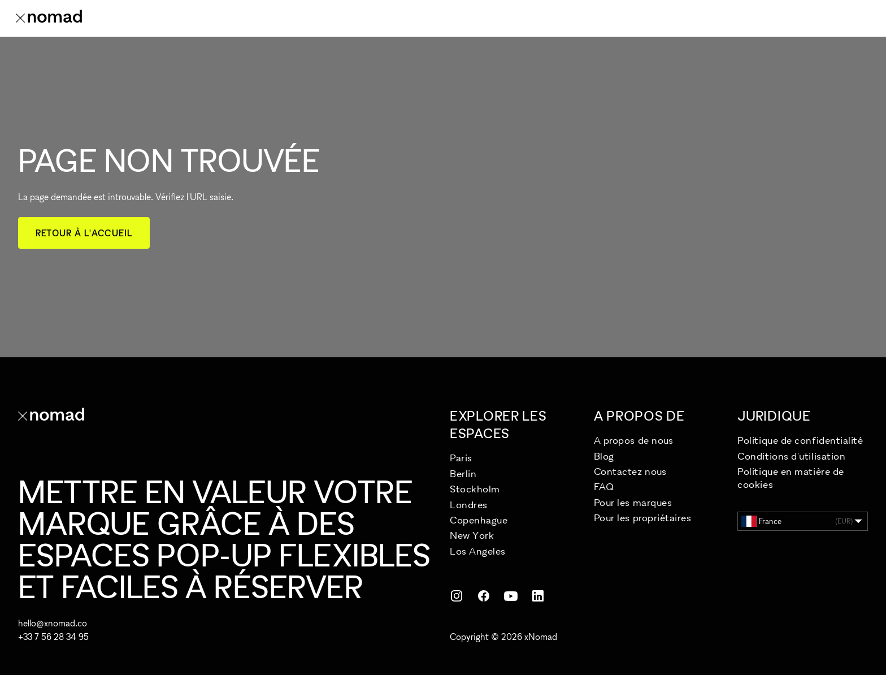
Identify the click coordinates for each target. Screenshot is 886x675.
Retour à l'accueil (84, 233)
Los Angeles (478, 551)
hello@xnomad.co (52, 623)
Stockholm (475, 489)
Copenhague (478, 520)
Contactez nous (630, 471)
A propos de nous (634, 440)
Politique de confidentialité (800, 440)
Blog (604, 456)
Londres (469, 504)
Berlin (463, 473)
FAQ (604, 486)
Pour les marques (633, 502)
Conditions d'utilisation (791, 456)
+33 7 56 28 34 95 (53, 636)
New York (472, 535)
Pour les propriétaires (643, 517)
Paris (461, 458)
